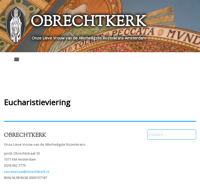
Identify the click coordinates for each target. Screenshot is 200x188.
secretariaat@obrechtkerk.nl (26, 171)
